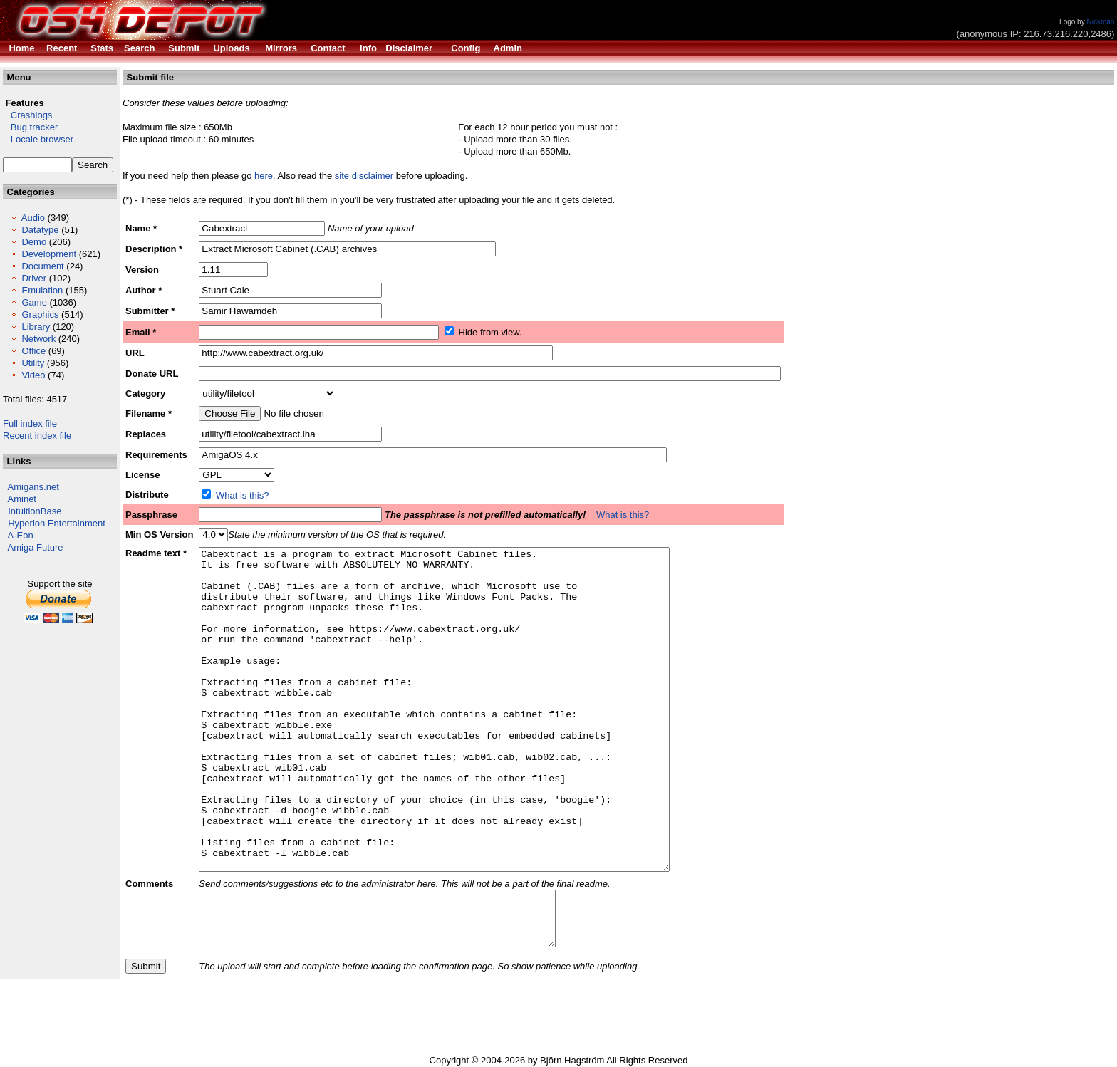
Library (35, 326)
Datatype (39, 229)
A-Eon (20, 535)
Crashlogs (27, 115)
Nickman (1100, 22)
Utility (32, 363)
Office (33, 350)
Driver (33, 278)
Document (42, 266)
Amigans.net (33, 487)
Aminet (22, 499)
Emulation (42, 290)
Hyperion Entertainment (56, 523)
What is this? (242, 495)
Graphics (39, 314)
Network (38, 338)
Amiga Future (35, 547)
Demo (33, 241)
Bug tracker (30, 127)
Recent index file (37, 435)
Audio (33, 217)
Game (33, 302)
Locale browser (38, 139)
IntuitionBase (34, 511)
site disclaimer (364, 175)
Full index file (30, 423)
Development (48, 254)
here (263, 175)
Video (33, 375)
